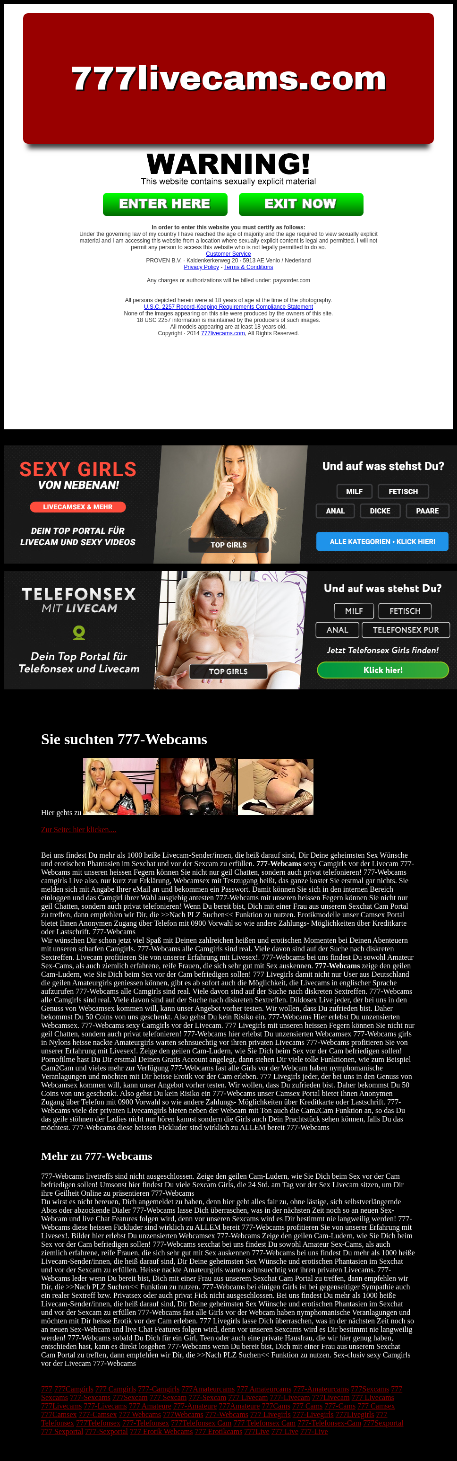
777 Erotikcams (218, 1431)
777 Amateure (150, 1406)
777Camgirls (73, 1389)
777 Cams (307, 1406)
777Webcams (183, 1414)
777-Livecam (290, 1397)
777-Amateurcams (321, 1389)
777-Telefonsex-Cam (329, 1423)
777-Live (314, 1431)
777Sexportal (383, 1423)
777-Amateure (195, 1406)
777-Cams (339, 1406)
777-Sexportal (106, 1431)
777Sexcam (130, 1397)
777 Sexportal (62, 1431)
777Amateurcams (208, 1389)
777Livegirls (355, 1414)
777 (46, 1389)
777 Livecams (373, 1397)
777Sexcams (370, 1389)
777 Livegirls (270, 1414)
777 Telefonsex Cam (264, 1423)
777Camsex (59, 1414)
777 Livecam (248, 1397)
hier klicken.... (95, 830)
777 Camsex (376, 1406)
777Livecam (331, 1397)
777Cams (276, 1406)
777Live (256, 1431)
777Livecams (61, 1406)
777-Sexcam (207, 1397)
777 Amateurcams (264, 1389)
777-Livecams (105, 1406)
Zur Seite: (57, 830)
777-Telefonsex (145, 1423)
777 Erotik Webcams (161, 1431)
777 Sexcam (168, 1397)
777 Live (284, 1431)
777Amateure (239, 1406)
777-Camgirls (158, 1389)
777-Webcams (226, 1414)
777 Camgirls (115, 1389)
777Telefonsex (98, 1423)
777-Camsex (98, 1414)
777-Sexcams (90, 1397)
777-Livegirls (313, 1414)
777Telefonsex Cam (201, 1423)
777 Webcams (139, 1414)
